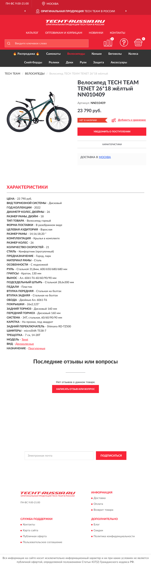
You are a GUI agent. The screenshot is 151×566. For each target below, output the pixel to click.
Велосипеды (76, 53)
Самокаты (53, 53)
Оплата (98, 504)
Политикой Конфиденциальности (94, 464)
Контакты (117, 33)
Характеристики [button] (112, 144)
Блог (97, 524)
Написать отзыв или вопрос (75, 389)
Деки (69, 62)
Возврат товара (103, 510)
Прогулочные (36, 348)
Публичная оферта (35, 536)
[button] (124, 42)
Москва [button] (105, 157)
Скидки (98, 530)
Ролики (54, 62)
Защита (98, 62)
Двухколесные (24, 344)
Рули (83, 62)
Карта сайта (30, 530)
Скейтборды (33, 62)
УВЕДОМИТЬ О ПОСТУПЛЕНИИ (112, 131)
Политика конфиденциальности (114, 536)
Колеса (133, 53)
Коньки (97, 53)
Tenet (25, 339)
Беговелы (115, 53)
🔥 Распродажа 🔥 (26, 53)
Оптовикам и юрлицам (63, 33)
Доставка (100, 498)
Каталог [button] (32, 33)
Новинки (96, 33)
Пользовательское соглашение (42, 542)
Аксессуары (119, 62)
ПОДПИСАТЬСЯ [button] (111, 455)
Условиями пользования (68, 468)
